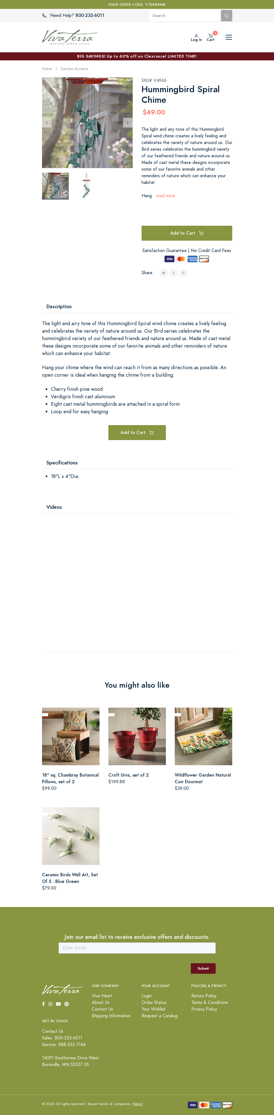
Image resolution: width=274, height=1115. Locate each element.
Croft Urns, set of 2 (128, 775)
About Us (100, 1003)
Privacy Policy (204, 1009)
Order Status (154, 1003)
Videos (54, 506)
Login (147, 996)
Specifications (62, 462)
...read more (163, 196)
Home (47, 68)
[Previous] (47, 122)
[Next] (128, 122)
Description (59, 306)
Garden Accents (74, 68)
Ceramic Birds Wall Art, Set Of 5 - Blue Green (70, 878)
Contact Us (102, 1009)
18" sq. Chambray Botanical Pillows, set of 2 (70, 778)
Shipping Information (111, 1016)
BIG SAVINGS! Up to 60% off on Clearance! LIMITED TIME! (137, 56)
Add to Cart (186, 233)
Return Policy (203, 996)
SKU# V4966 (154, 81)
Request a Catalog (160, 1016)
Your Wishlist (154, 1009)
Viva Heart (102, 996)
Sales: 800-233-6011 (62, 1038)
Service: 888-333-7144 (63, 1045)
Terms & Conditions (209, 1003)
